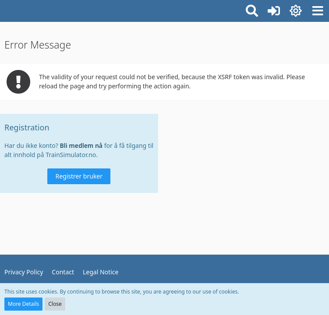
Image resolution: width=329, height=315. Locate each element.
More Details (23, 304)
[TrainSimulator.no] (4, 9)
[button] (317, 11)
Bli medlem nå (81, 145)
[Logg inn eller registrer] (274, 11)
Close (54, 304)
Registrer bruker (79, 176)
